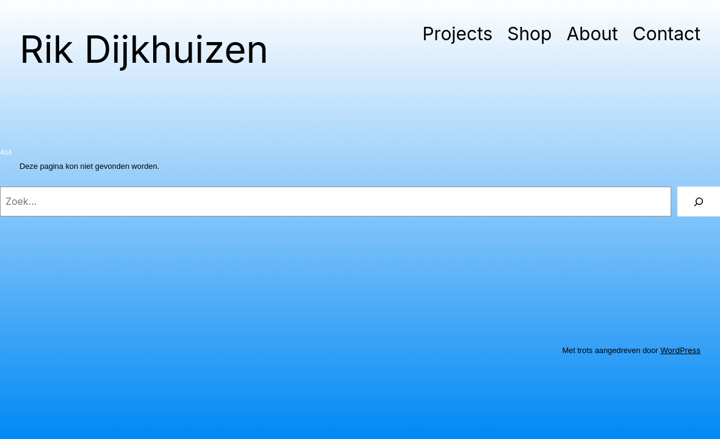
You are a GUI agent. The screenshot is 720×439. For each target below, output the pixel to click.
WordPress (680, 350)
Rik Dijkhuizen (144, 49)
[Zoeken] (698, 201)
